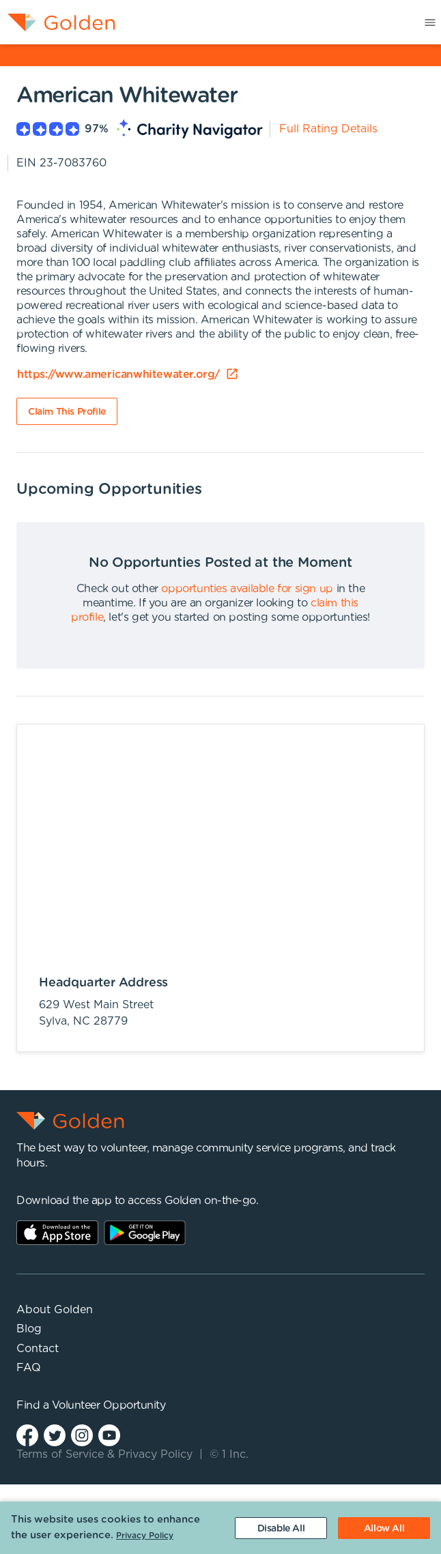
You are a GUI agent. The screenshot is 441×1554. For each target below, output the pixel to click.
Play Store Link (145, 1232)
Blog (29, 1328)
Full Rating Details (328, 128)
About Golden (54, 1309)
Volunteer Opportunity (109, 1405)
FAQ (28, 1367)
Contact (37, 1348)
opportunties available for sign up (246, 588)
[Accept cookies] (384, 1528)
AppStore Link (57, 1232)
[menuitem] (57, 22)
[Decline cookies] (281, 1528)
